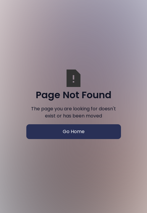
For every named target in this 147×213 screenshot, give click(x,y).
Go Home (74, 131)
